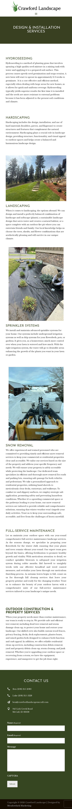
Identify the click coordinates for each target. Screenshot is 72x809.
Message (11, 747)
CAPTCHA (12, 776)
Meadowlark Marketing (19, 806)
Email (14, 735)
